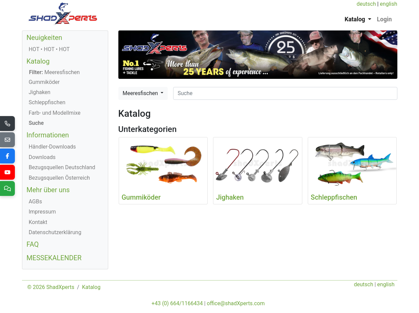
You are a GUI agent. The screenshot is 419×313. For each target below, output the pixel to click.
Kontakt (38, 222)
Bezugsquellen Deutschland (62, 167)
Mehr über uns (48, 190)
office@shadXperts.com (236, 303)
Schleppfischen (47, 102)
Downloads (42, 157)
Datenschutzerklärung (55, 232)
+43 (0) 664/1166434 (177, 303)
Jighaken (40, 92)
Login (384, 19)
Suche (36, 123)
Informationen (47, 135)
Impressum (42, 211)
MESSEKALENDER (54, 258)
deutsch (366, 4)
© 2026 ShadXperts (50, 287)
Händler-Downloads (52, 146)
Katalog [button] (356, 19)
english (388, 4)
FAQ (32, 244)
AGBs (35, 201)
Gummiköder (44, 82)
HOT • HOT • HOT (49, 49)
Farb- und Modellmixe (54, 113)
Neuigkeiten (44, 37)
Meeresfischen (141, 93)
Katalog (37, 61)
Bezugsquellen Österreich (59, 178)
